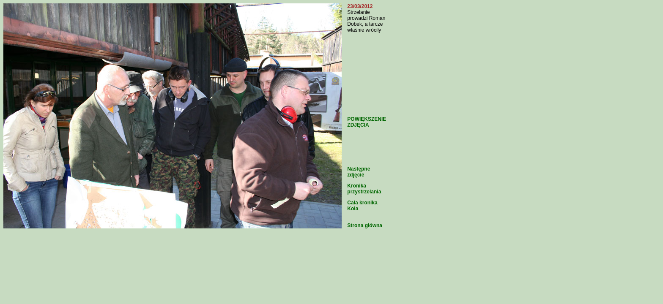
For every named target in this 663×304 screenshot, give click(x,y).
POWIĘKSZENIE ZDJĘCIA (366, 122)
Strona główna (364, 225)
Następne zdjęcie (358, 172)
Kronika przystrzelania (364, 189)
